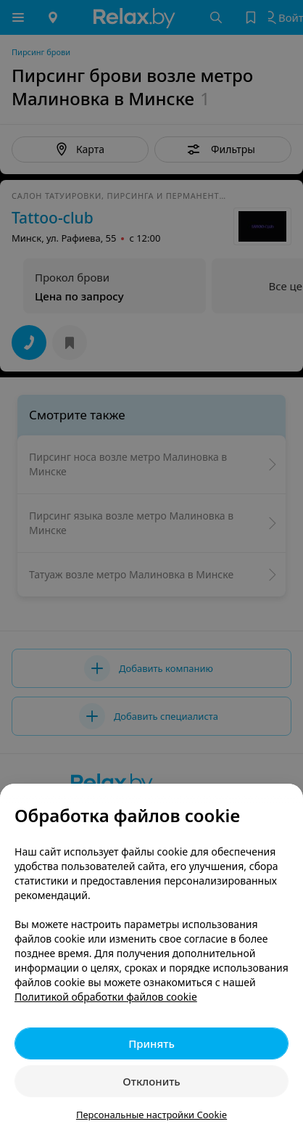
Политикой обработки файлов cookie (105, 997)
